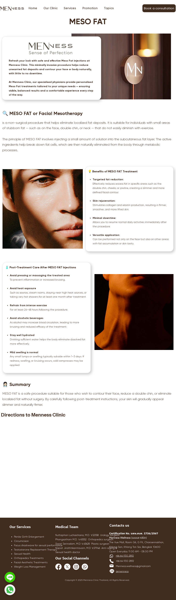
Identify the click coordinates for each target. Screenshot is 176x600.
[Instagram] (76, 567)
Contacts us (119, 526)
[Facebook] (58, 567)
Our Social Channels (72, 558)
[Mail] (111, 565)
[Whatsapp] (85, 567)
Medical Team (66, 527)
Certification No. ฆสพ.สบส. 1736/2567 (133, 533)
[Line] (112, 571)
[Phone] (111, 561)
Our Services (20, 527)
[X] (67, 567)
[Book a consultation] (159, 8)
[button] (70, 8)
